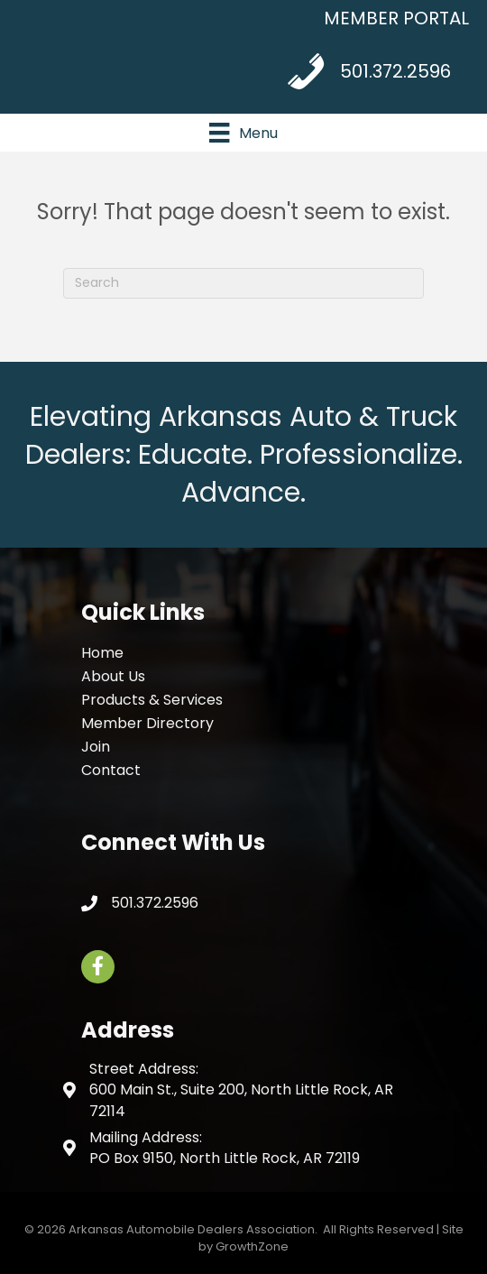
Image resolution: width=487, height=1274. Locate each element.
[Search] (243, 283)
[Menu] (243, 133)
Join (95, 746)
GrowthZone (252, 1246)
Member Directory (147, 723)
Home (102, 652)
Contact (111, 770)
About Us (113, 676)
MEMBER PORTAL (396, 18)
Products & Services (152, 699)
